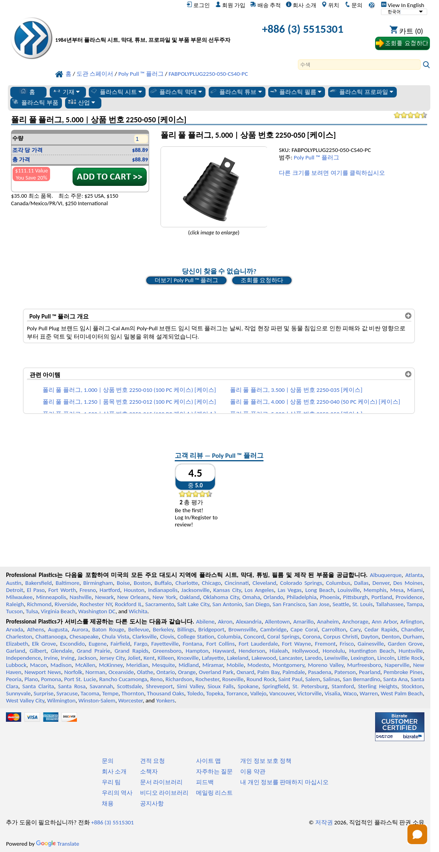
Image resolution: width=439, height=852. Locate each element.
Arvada (14, 629)
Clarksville (145, 636)
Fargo (141, 643)
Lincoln (386, 657)
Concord (254, 636)
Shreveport (159, 686)
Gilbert (38, 650)
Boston (142, 582)
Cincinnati (236, 582)
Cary (355, 629)
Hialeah (278, 650)
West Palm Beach (402, 693)
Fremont (325, 643)
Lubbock (16, 664)
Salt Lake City (193, 604)
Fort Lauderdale (258, 643)
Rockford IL (128, 604)
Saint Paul (290, 679)
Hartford (109, 590)
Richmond (39, 604)
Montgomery (288, 664)
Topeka (214, 693)
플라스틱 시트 (116, 91)
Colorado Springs (301, 582)
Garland (15, 650)
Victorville (309, 693)
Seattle (341, 604)
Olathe (145, 672)
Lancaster (290, 657)
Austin (13, 582)
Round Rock (261, 679)
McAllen (85, 664)
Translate (57, 843)
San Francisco (289, 604)
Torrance (236, 693)
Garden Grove (405, 643)
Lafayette (213, 657)
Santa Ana (395, 679)
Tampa (415, 604)
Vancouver (282, 693)
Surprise (44, 693)
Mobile (235, 664)
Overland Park (216, 672)
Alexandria (249, 621)
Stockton (412, 686)
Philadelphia (302, 597)
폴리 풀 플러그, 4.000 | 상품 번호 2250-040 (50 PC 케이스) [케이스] (315, 401)
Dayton (369, 636)
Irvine (51, 657)
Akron (225, 621)
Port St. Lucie (80, 679)
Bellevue (138, 629)
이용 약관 (252, 771)
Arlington (411, 621)
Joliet (134, 657)
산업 (81, 102)
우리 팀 (111, 782)
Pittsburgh (355, 597)
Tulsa (32, 611)
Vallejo (258, 693)
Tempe (110, 693)
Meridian (137, 664)
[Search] (359, 64)
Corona (311, 636)
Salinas (331, 679)
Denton (391, 636)
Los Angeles (259, 590)
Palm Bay (269, 672)
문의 (353, 5)
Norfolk (73, 672)
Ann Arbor (384, 621)
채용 (108, 803)
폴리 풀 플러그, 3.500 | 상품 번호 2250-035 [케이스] (296, 389)
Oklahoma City (221, 597)
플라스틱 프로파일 (361, 91)
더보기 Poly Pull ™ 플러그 (186, 280)
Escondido (72, 643)
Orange (187, 672)
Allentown (277, 621)
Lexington (362, 657)
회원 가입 (230, 5)
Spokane (248, 686)
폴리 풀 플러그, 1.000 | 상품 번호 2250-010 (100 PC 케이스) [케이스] (129, 389)
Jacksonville (195, 590)
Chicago (211, 582)
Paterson (345, 672)
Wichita (138, 611)
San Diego (257, 604)
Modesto (258, 664)
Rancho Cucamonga (123, 679)
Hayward (223, 650)
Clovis (167, 636)
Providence (409, 597)
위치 (330, 5)
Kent (149, 657)
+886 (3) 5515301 (302, 29)
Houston (134, 590)
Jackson (87, 657)
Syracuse (67, 693)
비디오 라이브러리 (164, 792)
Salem (312, 679)
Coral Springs (283, 636)
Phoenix (329, 597)
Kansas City (227, 590)
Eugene (98, 643)
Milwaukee (19, 597)
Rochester (207, 679)
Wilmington (61, 700)
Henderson (252, 650)
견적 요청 (152, 760)
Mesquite (163, 664)
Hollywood (305, 650)
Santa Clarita (38, 686)
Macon (38, 664)
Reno (156, 679)
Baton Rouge (108, 629)
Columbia (228, 636)
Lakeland (237, 657)
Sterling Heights (378, 686)
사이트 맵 (208, 760)
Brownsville (242, 629)
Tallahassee (390, 604)
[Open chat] (417, 834)
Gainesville (371, 643)
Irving (68, 657)
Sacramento (159, 604)
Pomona (51, 679)
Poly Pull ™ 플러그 (316, 157)
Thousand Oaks (165, 693)
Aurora (80, 629)
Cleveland (264, 582)
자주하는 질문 (214, 771)
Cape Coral (304, 629)
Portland (382, 597)
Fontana (192, 643)
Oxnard (245, 672)
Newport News (42, 672)
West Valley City (25, 700)
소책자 (149, 771)
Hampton (197, 650)
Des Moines (408, 582)
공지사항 (152, 803)
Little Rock (410, 657)
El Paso (36, 590)
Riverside (65, 604)
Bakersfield (38, 582)
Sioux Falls (220, 686)
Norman (95, 672)
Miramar (212, 664)
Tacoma (89, 693)
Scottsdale (129, 686)
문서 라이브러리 (161, 782)
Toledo (195, 693)
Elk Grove (44, 643)
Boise (123, 582)
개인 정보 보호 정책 (265, 760)
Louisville (349, 590)
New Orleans (133, 597)
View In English (402, 5)
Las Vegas (290, 590)
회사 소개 (301, 5)
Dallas (361, 582)
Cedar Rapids (380, 629)
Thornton (132, 693)
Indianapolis (162, 590)
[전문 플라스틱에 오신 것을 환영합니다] (142, 31)
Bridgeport (211, 629)
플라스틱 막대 (175, 91)
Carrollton (334, 629)
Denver (380, 582)
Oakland (189, 597)
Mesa (397, 590)
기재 (66, 91)
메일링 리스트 (214, 792)
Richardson (178, 679)
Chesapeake (84, 636)
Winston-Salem (97, 700)
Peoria (13, 679)
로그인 (198, 5)
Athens (35, 629)
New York (164, 597)
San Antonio (227, 604)
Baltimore (67, 582)
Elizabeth (17, 643)
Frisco (347, 643)
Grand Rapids (131, 650)
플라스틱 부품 (34, 102)
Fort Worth (62, 590)
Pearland (369, 672)
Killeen (166, 657)
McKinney (111, 664)
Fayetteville (165, 643)
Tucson (14, 611)
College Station (195, 636)
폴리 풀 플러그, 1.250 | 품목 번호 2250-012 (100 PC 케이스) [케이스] (129, 401)
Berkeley (163, 629)
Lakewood (264, 657)
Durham (413, 636)
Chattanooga (50, 636)
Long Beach (319, 590)
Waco (350, 693)
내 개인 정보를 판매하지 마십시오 (284, 782)
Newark (104, 597)
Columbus (338, 582)
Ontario (166, 672)
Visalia (332, 693)
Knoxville (188, 657)
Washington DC (96, 611)
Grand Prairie (93, 650)
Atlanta (413, 575)
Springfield (275, 686)
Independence (23, 657)
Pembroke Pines (402, 672)
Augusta (58, 629)
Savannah (101, 686)
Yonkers (165, 700)
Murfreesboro (364, 664)
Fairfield (120, 643)
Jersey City (112, 657)
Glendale (62, 650)
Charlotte (187, 582)
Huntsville (411, 650)
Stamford (343, 686)
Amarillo (303, 621)
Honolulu (334, 650)
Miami (414, 590)
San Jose (318, 604)
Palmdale (293, 672)
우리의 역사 (117, 792)
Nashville (80, 597)
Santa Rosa (72, 686)
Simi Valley (190, 686)
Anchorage (355, 621)
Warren (369, 693)
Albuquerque (386, 575)
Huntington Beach (371, 650)
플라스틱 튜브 (235, 91)
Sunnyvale (18, 693)
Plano (31, 679)
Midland (189, 664)
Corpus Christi (340, 636)
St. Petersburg (310, 686)
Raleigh (15, 604)
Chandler (411, 629)
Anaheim (328, 621)
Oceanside (121, 672)
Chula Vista (115, 636)
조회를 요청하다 (262, 280)
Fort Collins (220, 643)
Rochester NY (96, 604)
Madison (61, 664)
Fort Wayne (296, 643)
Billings (185, 629)
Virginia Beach (58, 611)
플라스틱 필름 (295, 91)
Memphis (375, 590)
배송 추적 (265, 5)
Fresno (88, 590)
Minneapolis (51, 597)
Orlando (273, 597)
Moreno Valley (325, 664)
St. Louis (362, 604)
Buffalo (163, 582)
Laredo (313, 657)
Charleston (19, 636)
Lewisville (336, 657)
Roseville (232, 679)
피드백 (205, 782)
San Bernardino (361, 679)
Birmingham (98, 582)
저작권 (324, 822)
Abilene (205, 621)
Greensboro (167, 650)
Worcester (130, 700)
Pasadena (319, 672)
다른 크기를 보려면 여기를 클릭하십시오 (332, 172)
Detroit (14, 590)
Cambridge (273, 629)
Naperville (397, 664)
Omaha (251, 597)
